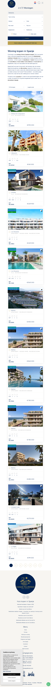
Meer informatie (7, 671)
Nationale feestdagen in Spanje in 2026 (25, 604)
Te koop (25, 632)
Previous (9, 101)
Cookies (34, 682)
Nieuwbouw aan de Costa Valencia (25, 617)
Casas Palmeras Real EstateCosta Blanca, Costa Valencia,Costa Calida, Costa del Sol (25, 657)
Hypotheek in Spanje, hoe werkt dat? (25, 606)
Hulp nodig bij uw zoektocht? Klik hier (25, 43)
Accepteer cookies (12, 674)
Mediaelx (30, 684)
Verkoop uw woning (25, 634)
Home (25, 629)
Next (41, 101)
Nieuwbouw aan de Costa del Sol (26, 615)
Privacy (29, 682)
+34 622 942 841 (26, 665)
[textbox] (25, 17)
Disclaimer (24, 682)
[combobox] (25, 17)
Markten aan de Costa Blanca (25, 609)
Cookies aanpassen (12, 677)
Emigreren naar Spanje (25, 639)
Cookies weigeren (11, 680)
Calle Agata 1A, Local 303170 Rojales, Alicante (25, 662)
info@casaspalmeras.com (26, 668)
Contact (25, 646)
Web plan (39, 682)
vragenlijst (18, 76)
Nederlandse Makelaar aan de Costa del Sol (25, 620)
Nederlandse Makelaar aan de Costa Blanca (25, 622)
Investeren (25, 644)
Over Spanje (25, 641)
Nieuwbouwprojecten (25, 636)
